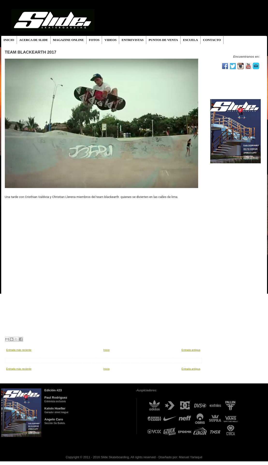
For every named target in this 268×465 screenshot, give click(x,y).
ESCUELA (190, 40)
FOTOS (94, 40)
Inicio (106, 349)
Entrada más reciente (19, 349)
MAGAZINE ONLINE (68, 40)
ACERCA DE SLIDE (33, 40)
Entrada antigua (190, 349)
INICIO (9, 40)
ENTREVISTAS (133, 40)
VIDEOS (110, 40)
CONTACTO (212, 40)
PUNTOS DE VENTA (163, 40)
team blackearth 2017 (30, 52)
